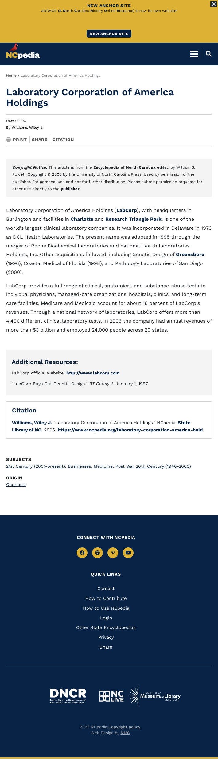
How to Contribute (106, 598)
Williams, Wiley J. (27, 127)
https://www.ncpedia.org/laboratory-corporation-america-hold (130, 430)
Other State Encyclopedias (106, 627)
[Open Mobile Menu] (194, 54)
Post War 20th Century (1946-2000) (153, 466)
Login (106, 618)
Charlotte (82, 219)
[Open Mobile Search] (207, 54)
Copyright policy (124, 727)
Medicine (104, 466)
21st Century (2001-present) (36, 466)
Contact (106, 588)
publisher (70, 188)
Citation (63, 139)
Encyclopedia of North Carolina (124, 167)
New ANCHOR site (109, 34)
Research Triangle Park (133, 219)
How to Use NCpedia (106, 608)
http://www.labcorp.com (92, 372)
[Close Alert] (213, 4)
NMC (125, 732)
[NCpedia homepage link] (23, 50)
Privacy (106, 637)
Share (40, 139)
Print (16, 139)
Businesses (80, 466)
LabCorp (126, 210)
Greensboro (190, 254)
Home (11, 75)
